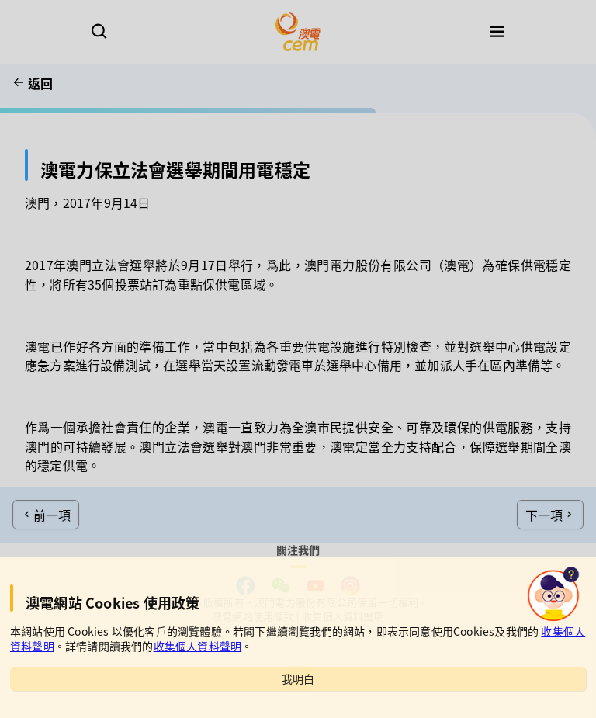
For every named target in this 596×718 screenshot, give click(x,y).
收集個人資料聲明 (198, 646)
